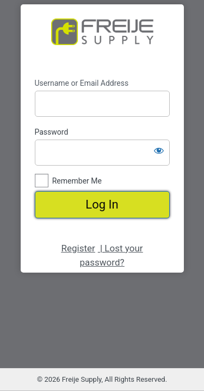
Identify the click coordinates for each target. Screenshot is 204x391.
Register (78, 248)
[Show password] (159, 150)
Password (52, 132)
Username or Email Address (82, 83)
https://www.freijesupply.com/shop (102, 41)
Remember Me (77, 180)
